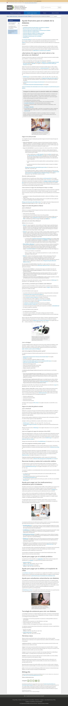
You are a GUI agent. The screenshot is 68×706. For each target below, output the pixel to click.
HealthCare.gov (26, 76)
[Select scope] (42, 7)
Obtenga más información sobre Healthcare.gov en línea (36, 167)
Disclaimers (37, 699)
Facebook (31, 681)
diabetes (23, 42)
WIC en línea (35, 402)
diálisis (47, 218)
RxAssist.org (25, 538)
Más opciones (39, 681)
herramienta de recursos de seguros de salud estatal (34, 81)
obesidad (50, 181)
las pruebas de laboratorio (29, 103)
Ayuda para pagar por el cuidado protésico (31, 31)
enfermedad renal (55, 305)
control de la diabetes (27, 39)
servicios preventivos (47, 178)
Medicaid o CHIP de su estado (27, 439)
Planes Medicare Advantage (28, 244)
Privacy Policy (15, 699)
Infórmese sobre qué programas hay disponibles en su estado (45, 458)
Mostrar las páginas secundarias (18, 23)
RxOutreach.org (50, 544)
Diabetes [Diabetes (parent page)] (10, 20)
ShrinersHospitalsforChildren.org (29, 477)
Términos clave (26, 37)
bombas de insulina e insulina (30, 304)
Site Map (27, 701)
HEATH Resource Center (27, 589)
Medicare (38, 62)
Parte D (24, 255)
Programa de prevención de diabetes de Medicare (41, 238)
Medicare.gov (54, 280)
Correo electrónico (36, 681)
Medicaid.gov (36, 427)
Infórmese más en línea (54, 447)
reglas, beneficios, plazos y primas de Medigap (31, 348)
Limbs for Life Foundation (28, 564)
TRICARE (33, 63)
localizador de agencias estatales (30, 424)
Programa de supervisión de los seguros (49, 78)
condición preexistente (44, 68)
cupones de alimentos (44, 381)
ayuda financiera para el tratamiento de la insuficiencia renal (43, 575)
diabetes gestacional (43, 392)
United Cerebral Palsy (27, 632)
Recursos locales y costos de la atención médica (32, 28)
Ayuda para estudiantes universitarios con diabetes (33, 34)
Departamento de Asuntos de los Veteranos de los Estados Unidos (35, 356)
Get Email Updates (39, 701)
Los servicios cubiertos (31, 248)
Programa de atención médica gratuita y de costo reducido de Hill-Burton (37, 360)
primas (49, 154)
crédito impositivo (40, 154)
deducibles (32, 107)
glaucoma (40, 300)
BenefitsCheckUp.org (27, 525)
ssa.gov (55, 384)
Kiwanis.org (25, 480)
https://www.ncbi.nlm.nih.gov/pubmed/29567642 (32, 675)
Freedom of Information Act (23, 699)
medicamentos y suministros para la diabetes (42, 50)
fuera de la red (27, 110)
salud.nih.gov (38, 1)
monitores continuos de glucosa (32, 297)
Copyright (42, 699)
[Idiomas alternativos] (57, 16)
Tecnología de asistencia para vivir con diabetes (32, 36)
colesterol (54, 489)
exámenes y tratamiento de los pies (31, 302)
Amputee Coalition (26, 562)
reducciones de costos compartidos (35, 155)
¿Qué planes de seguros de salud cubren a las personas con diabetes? (36, 27)
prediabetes (45, 239)
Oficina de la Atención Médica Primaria (30, 362)
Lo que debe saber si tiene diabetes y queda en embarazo (12, 27)
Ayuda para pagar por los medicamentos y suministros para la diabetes (36, 30)
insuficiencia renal (36, 217)
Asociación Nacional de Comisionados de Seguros (33, 84)
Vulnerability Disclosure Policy (50, 699)
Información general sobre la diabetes (12, 23)
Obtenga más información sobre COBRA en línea (31, 202)
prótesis (31, 560)
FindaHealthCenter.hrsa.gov (31, 466)
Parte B (24, 231)
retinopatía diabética (47, 300)
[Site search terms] (51, 7)
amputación (40, 558)
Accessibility (31, 699)
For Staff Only (32, 701)
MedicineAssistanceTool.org (28, 534)
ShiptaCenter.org (25, 455)
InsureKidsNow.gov (42, 441)
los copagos (26, 107)
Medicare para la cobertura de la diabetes (41, 320)
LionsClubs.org (26, 474)
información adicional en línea (43, 265)
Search (59, 7)
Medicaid (43, 62)
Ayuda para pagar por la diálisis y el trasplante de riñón (33, 33)
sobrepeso (46, 181)
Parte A (24, 225)
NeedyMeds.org (26, 529)
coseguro (48, 287)
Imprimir (28, 681)
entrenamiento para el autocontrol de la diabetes (33, 294)
